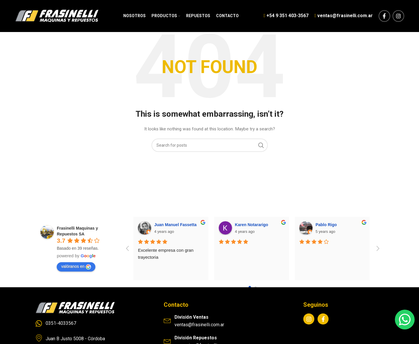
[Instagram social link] (398, 16)
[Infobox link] (286, 16)
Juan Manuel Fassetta (175, 224)
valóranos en (76, 266)
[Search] (209, 145)
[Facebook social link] (384, 16)
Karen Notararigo (251, 224)
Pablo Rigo (326, 224)
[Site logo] (57, 15)
